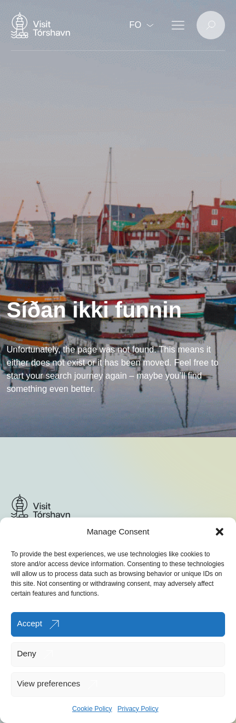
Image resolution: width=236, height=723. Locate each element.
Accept (29, 623)
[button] (219, 531)
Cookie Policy (92, 709)
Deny (26, 653)
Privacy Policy (138, 709)
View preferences (48, 683)
